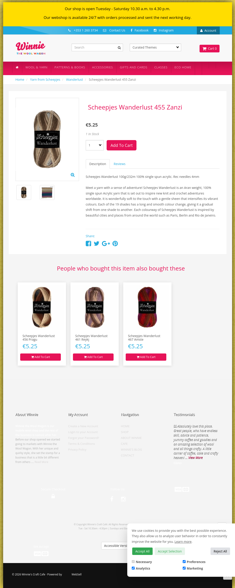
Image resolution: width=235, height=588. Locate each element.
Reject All (220, 551)
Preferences (194, 562)
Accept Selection (170, 551)
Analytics (141, 568)
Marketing (193, 568)
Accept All (142, 551)
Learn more (183, 541)
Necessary (142, 562)
